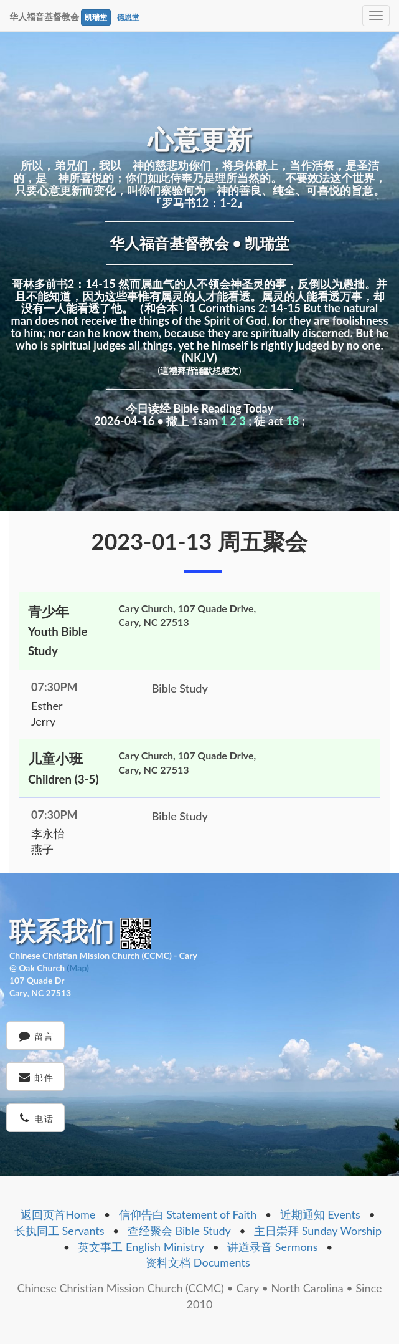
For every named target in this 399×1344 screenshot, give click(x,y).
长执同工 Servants (59, 1230)
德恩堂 (128, 17)
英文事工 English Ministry (141, 1247)
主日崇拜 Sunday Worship (318, 1230)
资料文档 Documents (198, 1262)
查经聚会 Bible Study (179, 1230)
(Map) (77, 967)
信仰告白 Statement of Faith (188, 1214)
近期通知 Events (320, 1214)
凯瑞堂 (96, 17)
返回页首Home (58, 1214)
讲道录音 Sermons (272, 1247)
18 (292, 421)
